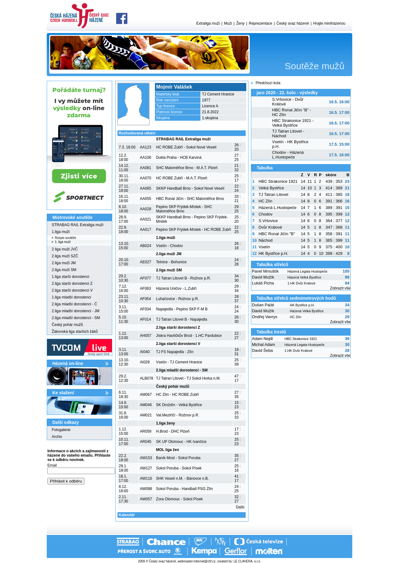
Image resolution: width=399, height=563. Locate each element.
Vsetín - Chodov (169, 246)
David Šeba (262, 350)
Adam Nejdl (262, 338)
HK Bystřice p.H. (273, 253)
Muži (228, 23)
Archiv (57, 436)
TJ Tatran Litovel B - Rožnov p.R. (183, 278)
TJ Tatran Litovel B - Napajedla (181, 319)
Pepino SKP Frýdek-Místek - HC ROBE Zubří (193, 229)
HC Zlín (265, 201)
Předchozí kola (268, 83)
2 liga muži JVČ (65, 249)
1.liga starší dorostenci (70, 276)
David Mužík (263, 277)
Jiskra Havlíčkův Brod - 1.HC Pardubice (189, 335)
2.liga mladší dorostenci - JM (75, 311)
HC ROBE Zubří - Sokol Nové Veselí (186, 147)
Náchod (265, 240)
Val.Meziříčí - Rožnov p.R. (177, 415)
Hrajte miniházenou (329, 23)
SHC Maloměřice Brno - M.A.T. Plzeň (187, 168)
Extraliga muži (207, 23)
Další (240, 507)
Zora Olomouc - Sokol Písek (179, 499)
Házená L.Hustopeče (277, 207)
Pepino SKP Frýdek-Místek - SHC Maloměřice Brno (184, 209)
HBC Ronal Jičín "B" (276, 233)
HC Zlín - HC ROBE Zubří (177, 394)
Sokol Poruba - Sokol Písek (179, 468)
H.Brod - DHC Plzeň (173, 431)
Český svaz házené (292, 23)
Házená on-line (67, 363)
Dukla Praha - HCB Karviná (179, 157)
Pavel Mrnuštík (265, 271)
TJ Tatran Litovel (273, 194)
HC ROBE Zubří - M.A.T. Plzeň (181, 178)
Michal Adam (263, 344)
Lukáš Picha (263, 283)
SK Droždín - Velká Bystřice (179, 405)
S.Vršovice (268, 220)
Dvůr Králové (270, 227)
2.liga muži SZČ (65, 256)
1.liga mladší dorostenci (71, 297)
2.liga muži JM (64, 263)
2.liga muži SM (64, 270)
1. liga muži (63, 242)
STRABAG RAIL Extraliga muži (77, 225)
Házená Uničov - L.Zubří (176, 288)
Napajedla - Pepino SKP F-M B (182, 309)
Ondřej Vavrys (264, 316)
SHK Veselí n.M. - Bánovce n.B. (182, 478)
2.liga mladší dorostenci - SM (76, 318)
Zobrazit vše (340, 288)
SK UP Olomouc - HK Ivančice (181, 441)
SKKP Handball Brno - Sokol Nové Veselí (190, 188)
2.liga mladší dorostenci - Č (74, 304)
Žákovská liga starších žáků (75, 331)
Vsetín (264, 247)
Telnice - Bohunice (171, 262)
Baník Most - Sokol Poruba (178, 458)
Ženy (240, 23)
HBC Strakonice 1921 (277, 181)
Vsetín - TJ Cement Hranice (179, 362)
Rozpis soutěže (65, 238)
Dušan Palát (263, 305)
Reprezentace (260, 23)
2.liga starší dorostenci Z (72, 283)
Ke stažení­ (63, 392)
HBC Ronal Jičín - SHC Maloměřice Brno (190, 199)
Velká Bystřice (271, 188)
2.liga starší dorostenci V (72, 290)
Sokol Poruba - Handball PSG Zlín (184, 489)
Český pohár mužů (67, 325)
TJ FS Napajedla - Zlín (175, 352)
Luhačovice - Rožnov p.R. (177, 299)
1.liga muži (61, 232)
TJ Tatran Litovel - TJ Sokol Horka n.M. (188, 378)
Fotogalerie (61, 430)
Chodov (265, 214)
